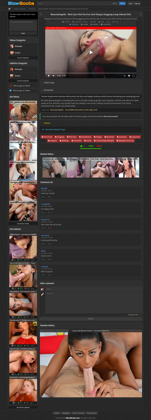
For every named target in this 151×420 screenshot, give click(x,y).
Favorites (75, 24)
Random (95, 24)
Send (23, 33)
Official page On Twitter (21, 91)
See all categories (23, 58)
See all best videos (23, 223)
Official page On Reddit (21, 86)
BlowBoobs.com (73, 418)
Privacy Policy (92, 413)
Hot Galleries (15, 229)
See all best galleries (23, 407)
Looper (85, 24)
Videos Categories (17, 40)
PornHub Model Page (55, 129)
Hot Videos (14, 96)
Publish (90, 319)
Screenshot (107, 24)
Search (122, 3)
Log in (131, 3)
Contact (56, 413)
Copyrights (66, 413)
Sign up (137, 3)
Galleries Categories (18, 63)
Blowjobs (67, 22)
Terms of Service (78, 413)
